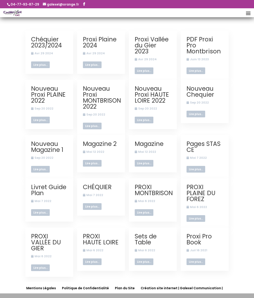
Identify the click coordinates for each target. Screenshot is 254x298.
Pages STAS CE (204, 147)
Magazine (149, 144)
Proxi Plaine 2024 (100, 42)
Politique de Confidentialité (85, 288)
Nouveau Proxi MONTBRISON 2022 (102, 97)
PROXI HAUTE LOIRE (101, 239)
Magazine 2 (100, 144)
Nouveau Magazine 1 (47, 147)
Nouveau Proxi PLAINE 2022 (48, 94)
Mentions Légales (41, 288)
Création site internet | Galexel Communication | (182, 288)
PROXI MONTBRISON (154, 190)
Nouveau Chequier (200, 91)
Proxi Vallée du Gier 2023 (152, 45)
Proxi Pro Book (199, 239)
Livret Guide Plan (48, 190)
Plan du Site (125, 288)
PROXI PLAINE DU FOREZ (201, 193)
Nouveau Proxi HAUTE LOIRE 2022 (152, 94)
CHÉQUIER (97, 187)
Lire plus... (40, 65)
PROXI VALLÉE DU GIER (46, 242)
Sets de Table (146, 239)
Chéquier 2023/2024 (46, 42)
